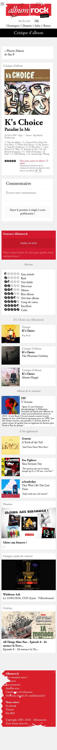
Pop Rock (26, 335)
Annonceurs (12, 688)
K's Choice (24, 122)
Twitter (10, 709)
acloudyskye (29, 481)
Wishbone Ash (11, 594)
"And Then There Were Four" (35, 447)
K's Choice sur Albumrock (28, 320)
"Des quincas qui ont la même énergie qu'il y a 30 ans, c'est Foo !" (38, 469)
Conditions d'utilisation (19, 692)
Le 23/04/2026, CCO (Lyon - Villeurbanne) (28, 598)
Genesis (26, 438)
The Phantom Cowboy (35, 356)
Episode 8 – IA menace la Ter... (21, 649)
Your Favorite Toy (32, 464)
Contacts (11, 681)
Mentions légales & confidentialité (25, 696)
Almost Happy (30, 377)
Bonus (47, 26)
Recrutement (13, 685)
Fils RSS (10, 713)
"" (28, 416)
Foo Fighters (29, 460)
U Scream (26, 402)
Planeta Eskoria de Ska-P (14, 52)
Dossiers (27, 26)
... (4, 546)
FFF (23, 398)
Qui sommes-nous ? (17, 677)
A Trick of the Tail (32, 442)
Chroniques (12, 26)
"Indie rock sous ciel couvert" (35, 493)
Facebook (11, 706)
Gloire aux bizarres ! (15, 542)
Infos (37, 26)
